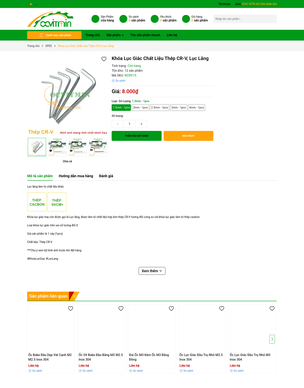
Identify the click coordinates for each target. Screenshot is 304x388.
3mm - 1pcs (178, 107)
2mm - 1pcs (140, 107)
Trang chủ (92, 35)
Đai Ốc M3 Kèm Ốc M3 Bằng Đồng (149, 357)
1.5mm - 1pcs (121, 107)
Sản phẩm (113, 35)
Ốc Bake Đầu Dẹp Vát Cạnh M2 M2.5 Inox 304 (50, 357)
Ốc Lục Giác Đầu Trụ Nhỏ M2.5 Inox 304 (201, 357)
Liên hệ (172, 35)
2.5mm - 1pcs (159, 107)
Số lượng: (118, 115)
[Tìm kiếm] (272, 18)
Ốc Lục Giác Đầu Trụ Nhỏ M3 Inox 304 (250, 357)
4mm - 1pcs (196, 107)
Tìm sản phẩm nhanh (145, 35)
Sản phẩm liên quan (48, 296)
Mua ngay (188, 135)
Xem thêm (152, 271)
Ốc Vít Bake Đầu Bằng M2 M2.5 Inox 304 (101, 357)
